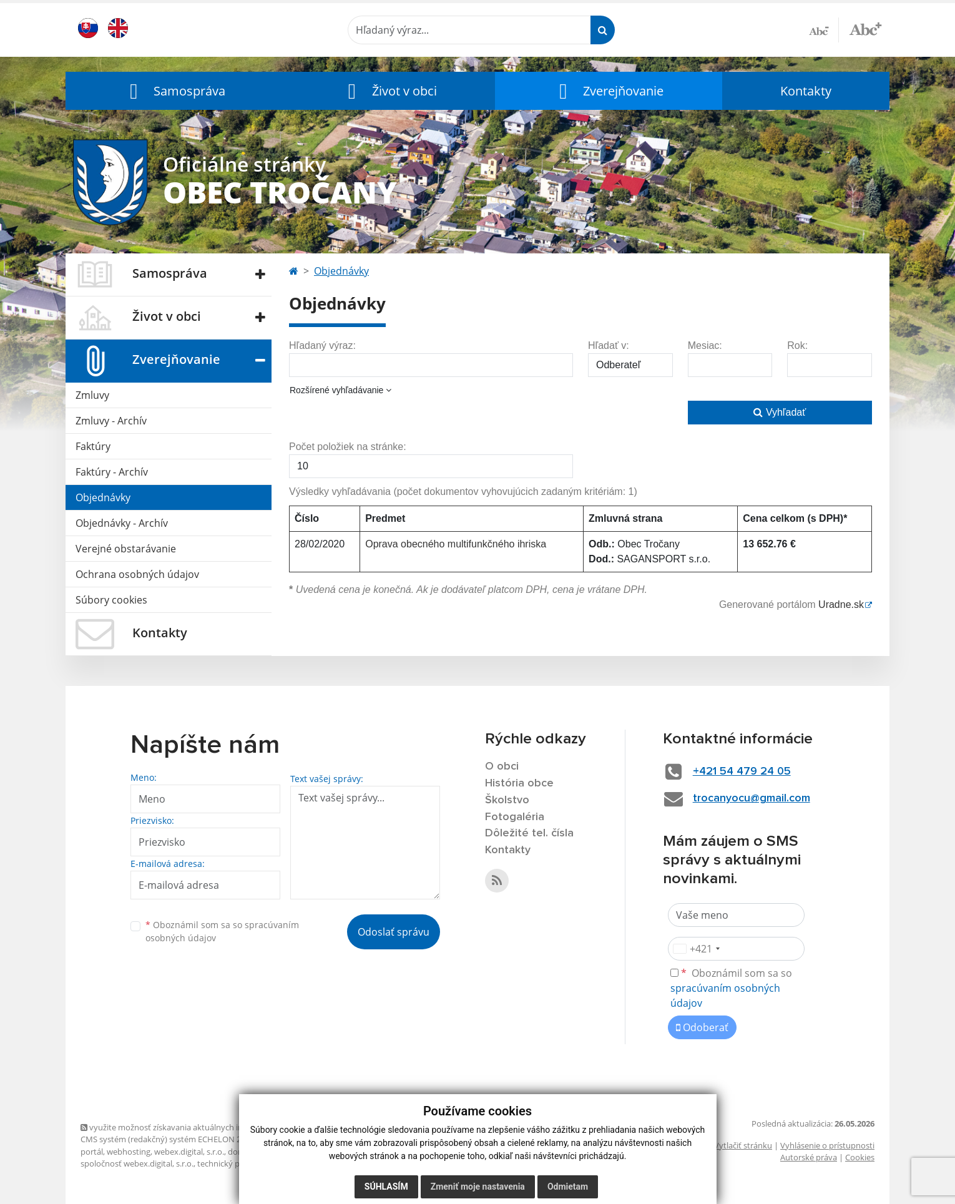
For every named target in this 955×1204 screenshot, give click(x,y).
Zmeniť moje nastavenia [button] (478, 1187)
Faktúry (93, 446)
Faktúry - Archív (112, 472)
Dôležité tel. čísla (529, 833)
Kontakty (805, 90)
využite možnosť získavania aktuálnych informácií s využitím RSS (204, 1127)
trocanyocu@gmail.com (751, 798)
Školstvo (507, 800)
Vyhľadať (779, 412)
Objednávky (103, 497)
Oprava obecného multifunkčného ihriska (455, 544)
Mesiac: (705, 345)
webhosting (128, 1151)
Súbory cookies (111, 600)
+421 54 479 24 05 (742, 771)
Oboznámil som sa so (222, 931)
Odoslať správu (393, 932)
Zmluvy (92, 395)
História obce (519, 783)
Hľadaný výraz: (322, 345)
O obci (502, 766)
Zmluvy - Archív (111, 421)
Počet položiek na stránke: (347, 446)
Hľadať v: (608, 345)
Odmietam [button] (567, 1187)
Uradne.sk (841, 604)
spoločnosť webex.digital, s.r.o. (137, 1163)
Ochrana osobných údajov (137, 574)
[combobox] (695, 948)
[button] (175, 91)
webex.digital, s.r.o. (189, 1151)
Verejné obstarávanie (126, 549)
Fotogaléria (514, 817)
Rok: (797, 345)
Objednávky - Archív (122, 523)
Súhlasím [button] (386, 1187)
